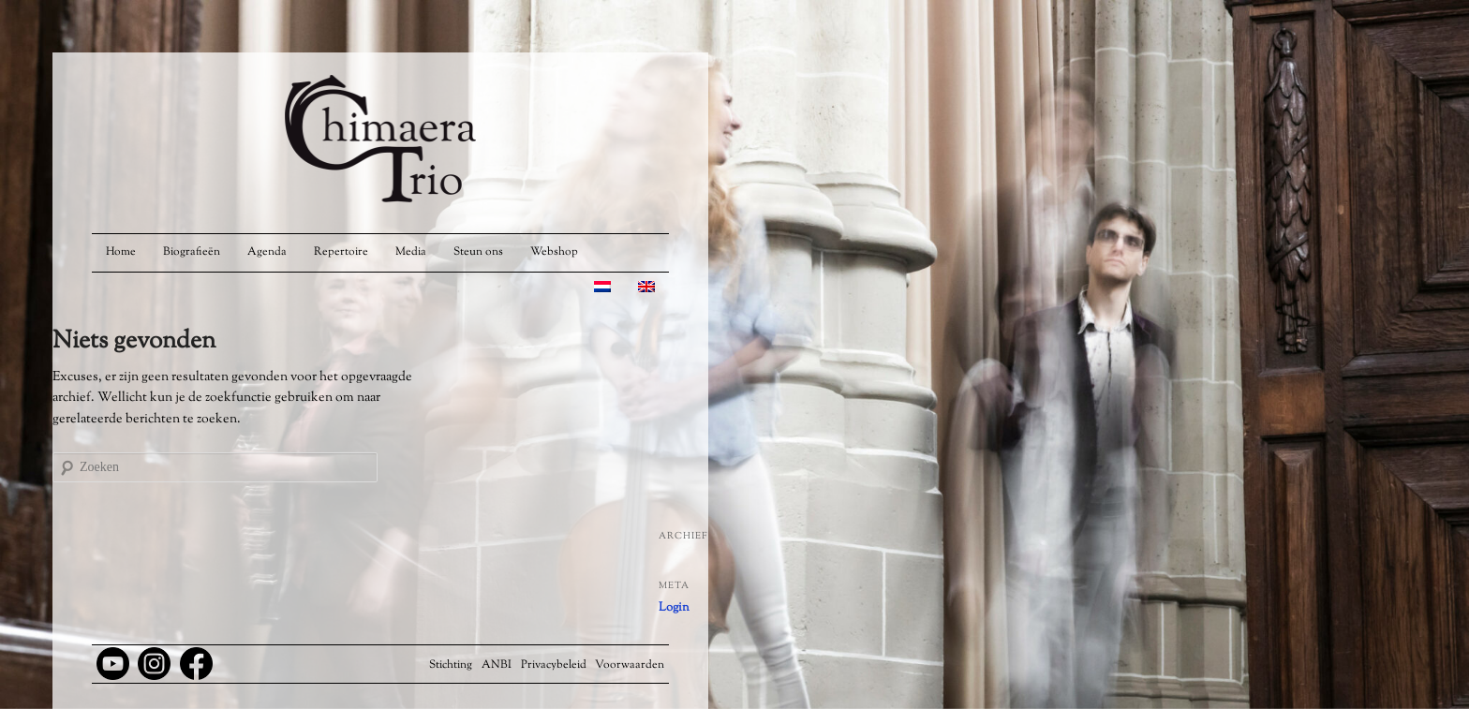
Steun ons (478, 252)
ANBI (497, 665)
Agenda (267, 252)
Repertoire (341, 252)
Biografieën (191, 252)
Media (410, 252)
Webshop (554, 252)
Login (674, 607)
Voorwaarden (629, 665)
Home (121, 252)
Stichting (450, 665)
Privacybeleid (553, 665)
